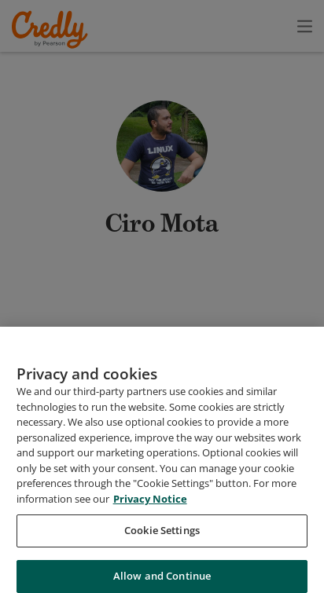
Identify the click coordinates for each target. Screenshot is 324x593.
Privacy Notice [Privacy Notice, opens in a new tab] (150, 564)
